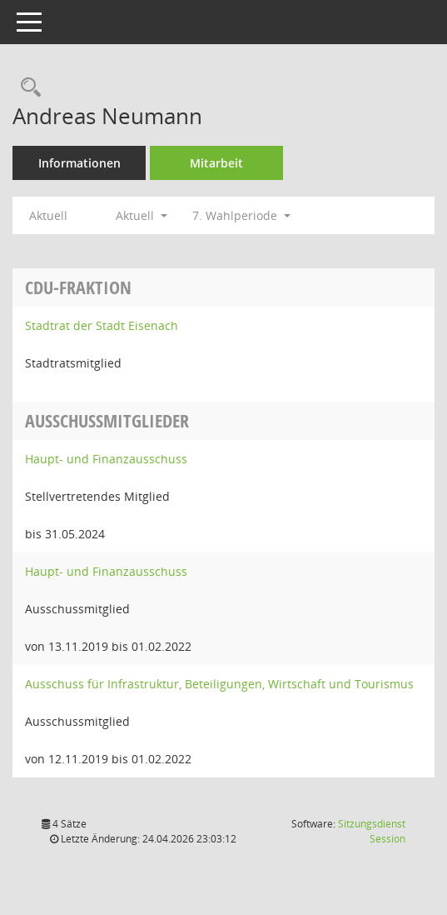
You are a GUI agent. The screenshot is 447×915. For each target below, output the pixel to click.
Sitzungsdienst (371, 831)
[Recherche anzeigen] (26, 88)
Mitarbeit (216, 163)
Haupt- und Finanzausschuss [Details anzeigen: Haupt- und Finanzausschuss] (106, 459)
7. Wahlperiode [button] (241, 215)
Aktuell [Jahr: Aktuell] (48, 215)
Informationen (79, 163)
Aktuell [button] (141, 215)
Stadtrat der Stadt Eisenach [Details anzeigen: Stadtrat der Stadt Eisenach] (101, 325)
